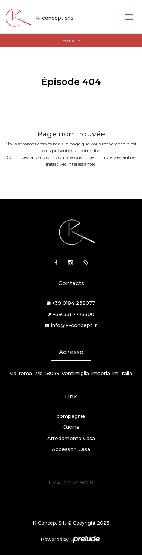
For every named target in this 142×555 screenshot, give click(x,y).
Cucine (71, 427)
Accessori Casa (71, 449)
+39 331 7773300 (73, 314)
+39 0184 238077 (73, 303)
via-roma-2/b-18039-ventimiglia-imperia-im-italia (71, 373)
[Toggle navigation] (128, 17)
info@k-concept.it (74, 325)
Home (68, 40)
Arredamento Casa (71, 438)
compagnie (71, 416)
